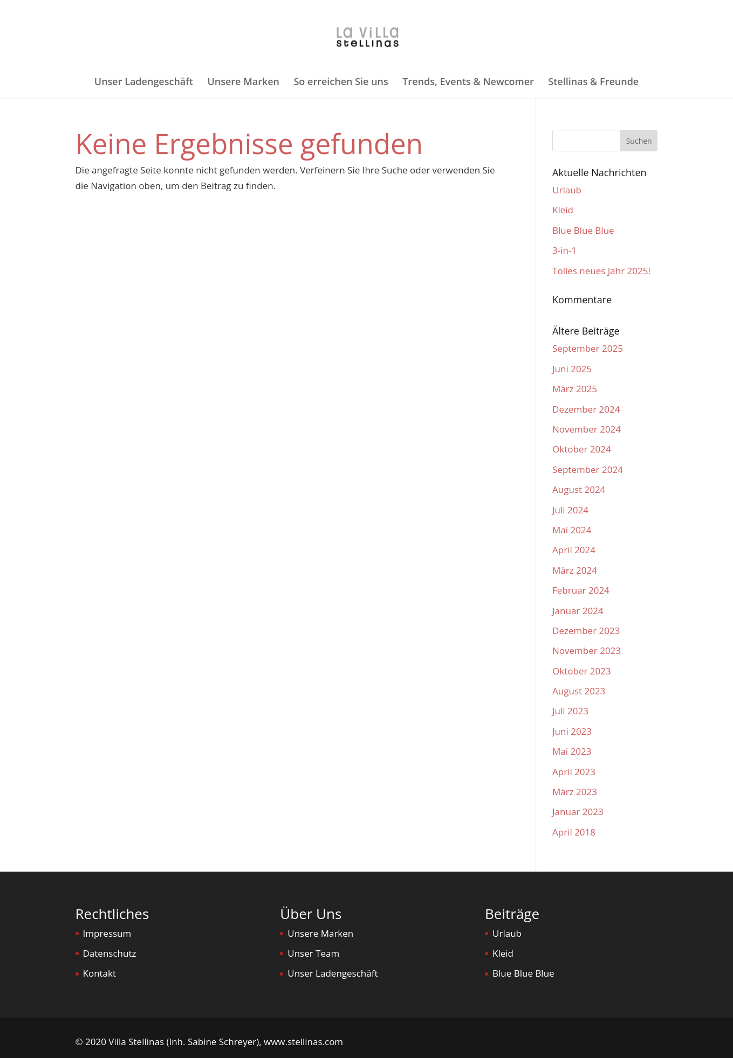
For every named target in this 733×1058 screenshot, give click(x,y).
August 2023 (578, 691)
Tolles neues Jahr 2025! (601, 270)
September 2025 (587, 348)
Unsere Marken (243, 83)
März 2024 (574, 570)
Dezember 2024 (586, 409)
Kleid (562, 210)
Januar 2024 (578, 610)
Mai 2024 (571, 530)
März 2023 (574, 791)
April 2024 (573, 550)
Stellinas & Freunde (593, 83)
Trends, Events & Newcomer (468, 83)
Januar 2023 (578, 811)
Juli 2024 (570, 510)
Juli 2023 (570, 711)
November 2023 (586, 650)
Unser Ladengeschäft (143, 83)
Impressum (107, 933)
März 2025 (574, 388)
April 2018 (573, 832)
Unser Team (313, 953)
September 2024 (587, 469)
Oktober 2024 (581, 449)
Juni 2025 (572, 369)
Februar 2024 (580, 590)
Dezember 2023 (586, 630)
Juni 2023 (572, 731)
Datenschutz (109, 953)
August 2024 (578, 489)
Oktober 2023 (581, 671)
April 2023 (573, 771)
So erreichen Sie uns (340, 83)
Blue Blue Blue (583, 230)
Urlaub (566, 190)
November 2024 (586, 429)
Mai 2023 (571, 751)
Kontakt (100, 973)
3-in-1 (564, 250)
